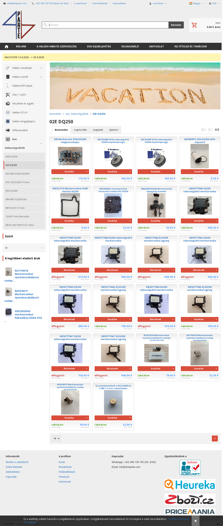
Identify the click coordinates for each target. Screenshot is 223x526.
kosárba (69, 171)
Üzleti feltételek (14, 467)
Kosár (62, 462)
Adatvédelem (13, 471)
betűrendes (61, 129)
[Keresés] (105, 24)
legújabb (98, 129)
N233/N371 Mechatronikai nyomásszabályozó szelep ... (21, 295)
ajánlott (113, 129)
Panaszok (64, 476)
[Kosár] (205, 25)
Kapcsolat (11, 476)
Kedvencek (65, 481)
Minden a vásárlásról (17, 462)
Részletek (69, 270)
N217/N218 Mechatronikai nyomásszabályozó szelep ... (21, 275)
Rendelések (65, 467)
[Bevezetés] (19, 25)
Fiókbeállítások (67, 471)
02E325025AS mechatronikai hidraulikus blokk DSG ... (23, 316)
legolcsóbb (80, 129)
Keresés (176, 25)
